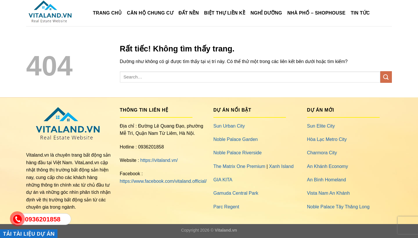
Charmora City (322, 152)
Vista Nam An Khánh (328, 193)
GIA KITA (223, 179)
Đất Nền (189, 12)
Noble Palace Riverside (237, 152)
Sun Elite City (321, 126)
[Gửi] (386, 77)
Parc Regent (226, 206)
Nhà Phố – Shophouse (316, 12)
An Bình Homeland (326, 179)
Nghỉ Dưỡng (266, 12)
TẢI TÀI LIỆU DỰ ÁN (29, 233)
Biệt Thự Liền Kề (224, 12)
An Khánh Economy (327, 166)
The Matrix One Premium (239, 166)
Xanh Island (281, 166)
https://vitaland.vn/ (159, 160)
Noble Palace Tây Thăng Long (338, 206)
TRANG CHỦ (107, 12)
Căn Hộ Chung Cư (150, 12)
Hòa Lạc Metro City (327, 139)
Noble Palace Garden (235, 139)
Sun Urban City (229, 126)
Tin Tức (360, 12)
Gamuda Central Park (235, 193)
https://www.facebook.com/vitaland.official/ (163, 181)
